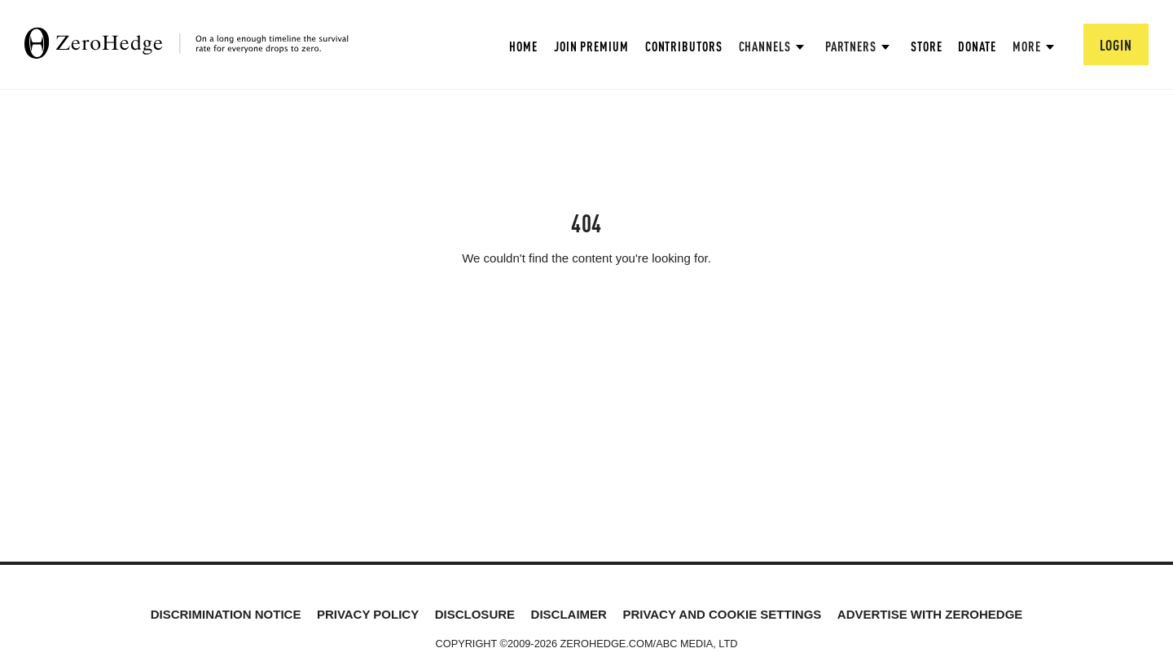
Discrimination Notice (226, 614)
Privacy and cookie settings (721, 614)
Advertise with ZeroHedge (930, 614)
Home (523, 46)
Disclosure (475, 614)
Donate (976, 46)
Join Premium (591, 46)
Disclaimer (569, 614)
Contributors (684, 46)
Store (926, 46)
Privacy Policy (368, 614)
